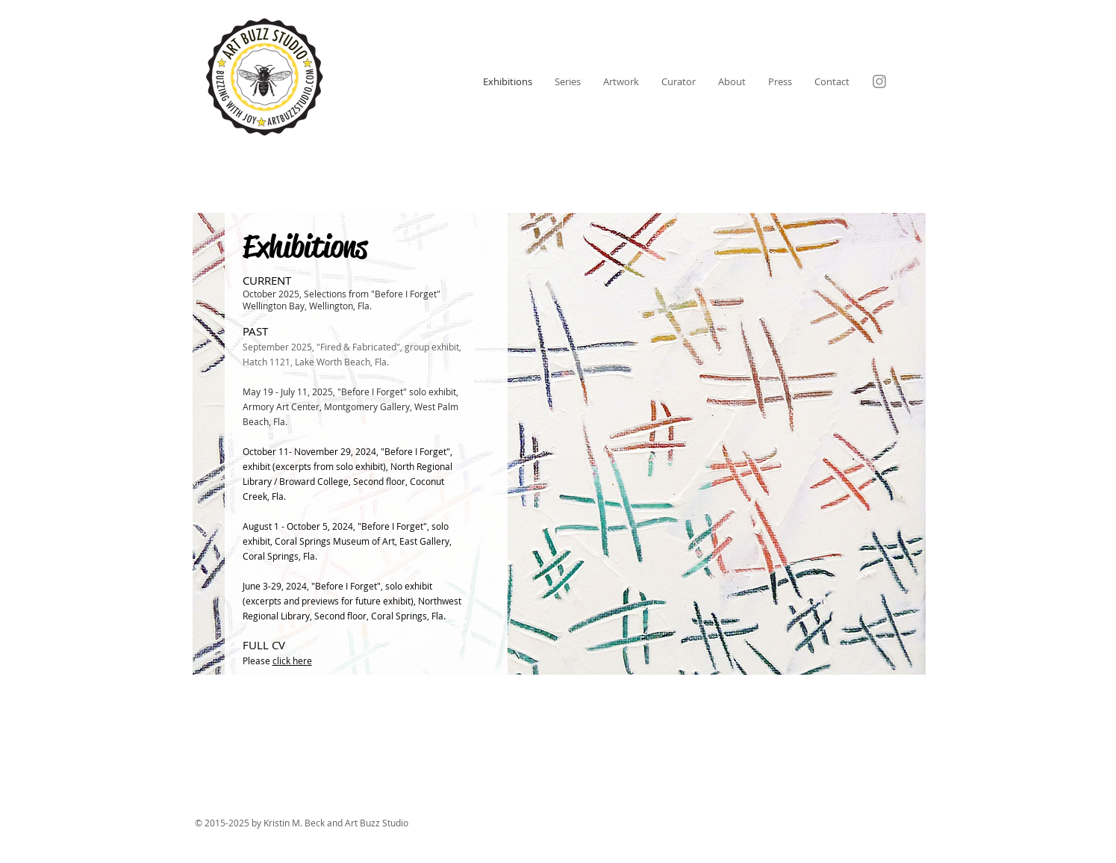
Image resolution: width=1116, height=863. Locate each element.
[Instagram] (879, 81)
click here (292, 660)
